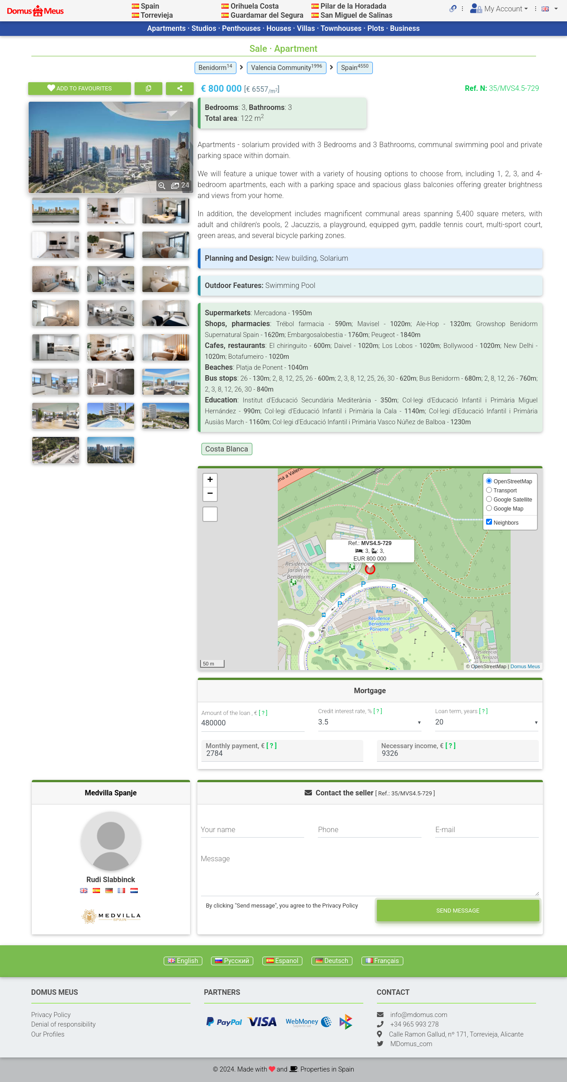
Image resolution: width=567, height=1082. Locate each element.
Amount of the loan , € (234, 713)
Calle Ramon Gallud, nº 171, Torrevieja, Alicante (456, 1034)
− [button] (210, 494)
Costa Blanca (227, 449)
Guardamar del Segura (267, 15)
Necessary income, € (418, 745)
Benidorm (215, 67)
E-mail (445, 829)
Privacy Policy (51, 1015)
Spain (150, 6)
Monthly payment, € (241, 745)
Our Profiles (48, 1034)
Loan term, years (461, 711)
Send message (458, 910)
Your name (218, 829)
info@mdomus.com (419, 1015)
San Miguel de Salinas (356, 15)
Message (215, 858)
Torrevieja (156, 15)
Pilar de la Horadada (353, 6)
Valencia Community (286, 67)
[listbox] (369, 722)
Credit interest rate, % (350, 711)
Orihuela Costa (255, 6)
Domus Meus (525, 666)
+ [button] (210, 480)
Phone (328, 829)
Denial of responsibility (63, 1024)
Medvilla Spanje (110, 793)
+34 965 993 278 (415, 1024)
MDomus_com (411, 1044)
